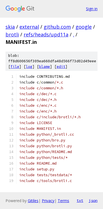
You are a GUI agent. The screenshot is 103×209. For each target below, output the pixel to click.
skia (10, 26)
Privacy (48, 200)
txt (80, 200)
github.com (57, 26)
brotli (12, 34)
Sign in (92, 8)
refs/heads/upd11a (46, 34)
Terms (63, 200)
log (29, 66)
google (84, 26)
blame (44, 66)
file (14, 66)
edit (61, 66)
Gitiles (33, 200)
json (93, 200)
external (29, 26)
